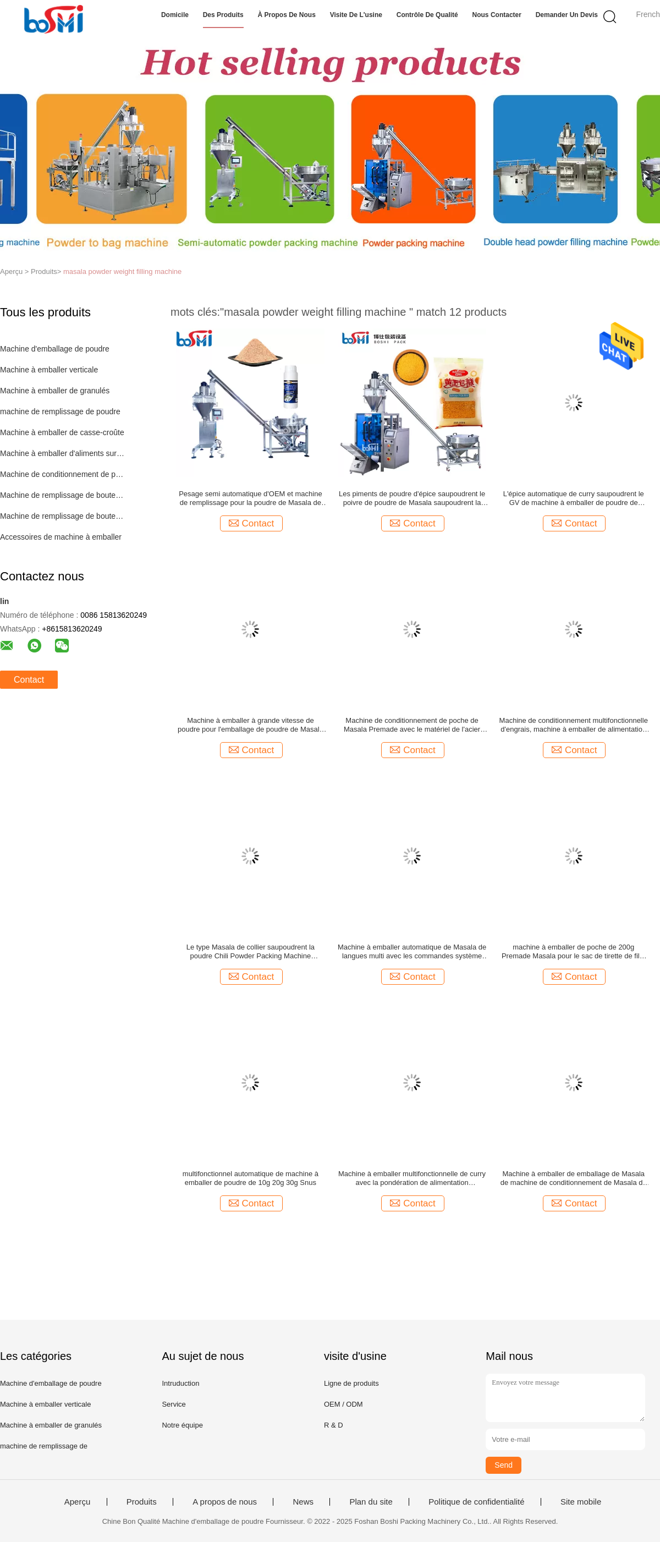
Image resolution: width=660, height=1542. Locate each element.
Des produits (223, 15)
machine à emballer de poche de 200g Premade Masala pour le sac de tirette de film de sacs (574, 952)
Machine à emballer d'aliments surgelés (62, 453)
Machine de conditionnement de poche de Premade (62, 474)
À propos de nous (286, 15)
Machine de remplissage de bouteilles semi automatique (62, 516)
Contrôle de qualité (427, 15)
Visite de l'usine (356, 15)
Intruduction (180, 1383)
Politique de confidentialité (476, 1502)
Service (173, 1404)
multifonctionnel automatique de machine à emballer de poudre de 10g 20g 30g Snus (250, 1178)
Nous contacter (496, 15)
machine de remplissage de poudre (60, 411)
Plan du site (370, 1502)
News (303, 1502)
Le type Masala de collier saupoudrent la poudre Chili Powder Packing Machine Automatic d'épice (250, 952)
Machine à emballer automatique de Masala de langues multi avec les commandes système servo (412, 952)
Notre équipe (182, 1425)
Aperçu (77, 1502)
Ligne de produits (351, 1383)
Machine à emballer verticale (49, 369)
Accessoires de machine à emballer (61, 537)
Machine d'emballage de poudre (54, 348)
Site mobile (580, 1502)
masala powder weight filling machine (122, 271)
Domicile (175, 15)
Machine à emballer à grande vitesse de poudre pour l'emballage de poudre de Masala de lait (250, 725)
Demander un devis (567, 15)
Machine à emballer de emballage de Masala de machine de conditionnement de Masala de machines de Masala (574, 1178)
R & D (333, 1425)
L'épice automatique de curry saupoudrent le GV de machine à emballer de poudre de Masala (573, 498)
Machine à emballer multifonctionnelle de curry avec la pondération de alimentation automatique (412, 1178)
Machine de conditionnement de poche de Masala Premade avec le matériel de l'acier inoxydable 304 (412, 725)
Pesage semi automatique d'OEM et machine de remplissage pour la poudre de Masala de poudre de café (250, 498)
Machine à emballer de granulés (54, 390)
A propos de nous (225, 1502)
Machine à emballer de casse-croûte (62, 432)
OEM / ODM (343, 1404)
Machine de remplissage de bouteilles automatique (62, 495)
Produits (142, 1502)
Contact (29, 679)
